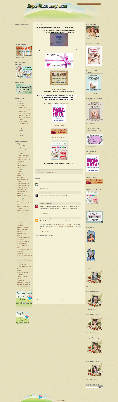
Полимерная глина (22, 241)
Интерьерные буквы (22, 183)
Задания (19, 175)
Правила (30, 20)
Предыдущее (80, 299)
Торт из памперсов (22, 272)
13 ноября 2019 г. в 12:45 (44, 231)
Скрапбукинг (20, 253)
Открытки (19, 235)
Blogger (76, 397)
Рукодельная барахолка (40, 20)
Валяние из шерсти (22, 155)
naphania (41, 203)
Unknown (42, 218)
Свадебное (20, 251)
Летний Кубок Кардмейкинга (24, 202)
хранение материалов (22, 282)
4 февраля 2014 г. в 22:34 (44, 188)
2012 (19, 133)
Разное (18, 247)
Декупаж (19, 167)
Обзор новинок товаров (23, 227)
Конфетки (19, 199)
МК (17, 216)
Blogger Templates (60, 399)
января (21, 128)
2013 (19, 130)
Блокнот (19, 153)
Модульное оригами (22, 218)
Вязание (19, 163)
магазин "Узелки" (59, 125)
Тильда (19, 270)
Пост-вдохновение (21, 243)
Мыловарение (20, 220)
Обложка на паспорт (22, 229)
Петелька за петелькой (23, 237)
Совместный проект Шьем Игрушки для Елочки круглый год (24, 260)
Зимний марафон (21, 179)
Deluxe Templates (72, 399)
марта (20, 103)
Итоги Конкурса (21, 191)
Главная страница (21, 20)
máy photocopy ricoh (71, 226)
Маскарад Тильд (21, 214)
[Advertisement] (48, 286)
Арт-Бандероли (66, 397)
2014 (19, 101)
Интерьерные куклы (22, 187)
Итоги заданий (20, 189)
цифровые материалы (23, 284)
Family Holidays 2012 (22, 286)
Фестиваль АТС (21, 276)
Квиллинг (19, 193)
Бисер (18, 148)
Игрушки (19, 181)
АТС (18, 144)
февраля (21, 105)
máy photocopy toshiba (56, 226)
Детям (18, 169)
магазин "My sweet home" (59, 137)
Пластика (19, 239)
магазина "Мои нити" (59, 50)
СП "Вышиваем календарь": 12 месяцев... (23, 123)
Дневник (19, 171)
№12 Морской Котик (59, 89)
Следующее (38, 299)
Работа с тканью (21, 245)
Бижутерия (19, 145)
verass (41, 182)
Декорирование (21, 165)
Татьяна (41, 192)
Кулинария (19, 201)
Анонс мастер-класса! (24, 115)
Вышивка (19, 161)
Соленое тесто (21, 264)
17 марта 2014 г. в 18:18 (44, 198)
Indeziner (63, 400)
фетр (18, 278)
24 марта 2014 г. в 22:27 (44, 213)
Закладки (19, 177)
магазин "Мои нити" (68, 103)
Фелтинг (19, 274)
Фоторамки (19, 280)
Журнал (19, 173)
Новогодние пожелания (23, 222)
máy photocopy (57, 224)
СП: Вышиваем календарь (24, 266)
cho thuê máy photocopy (71, 224)
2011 (19, 135)
